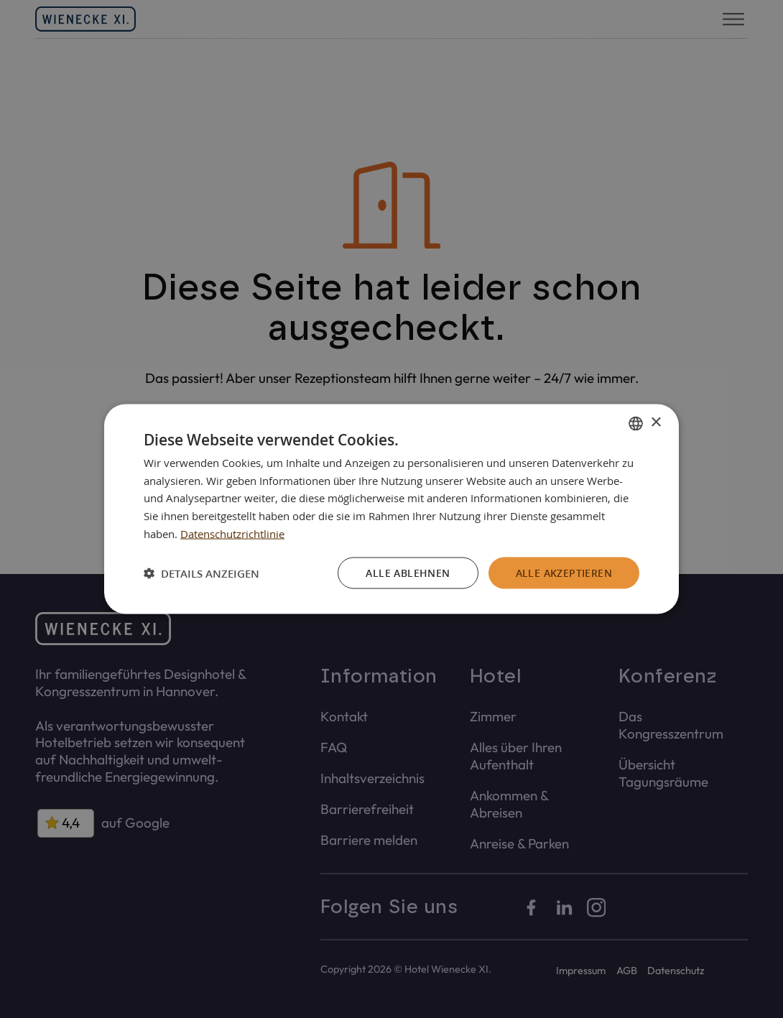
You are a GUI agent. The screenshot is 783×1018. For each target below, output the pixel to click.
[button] (201, 573)
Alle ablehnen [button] (408, 572)
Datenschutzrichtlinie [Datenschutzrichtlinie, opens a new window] (232, 533)
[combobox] (636, 423)
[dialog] (391, 509)
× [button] (655, 422)
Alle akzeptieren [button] (564, 572)
